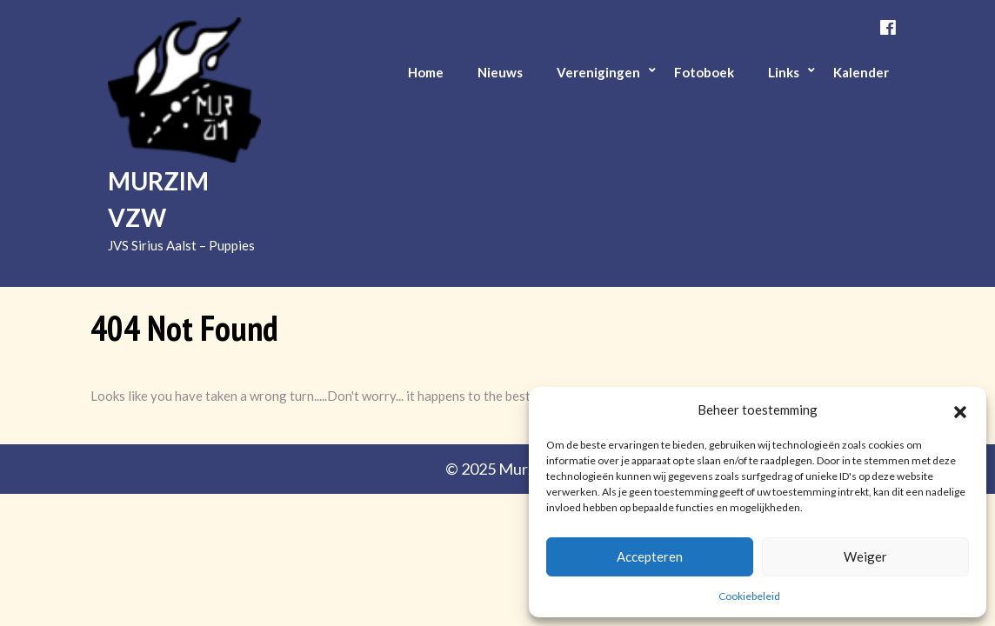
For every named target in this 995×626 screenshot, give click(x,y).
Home (426, 72)
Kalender (861, 72)
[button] (960, 409)
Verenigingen (598, 72)
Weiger (865, 556)
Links (783, 72)
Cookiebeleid (749, 596)
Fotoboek (704, 72)
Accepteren (650, 556)
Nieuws (500, 72)
